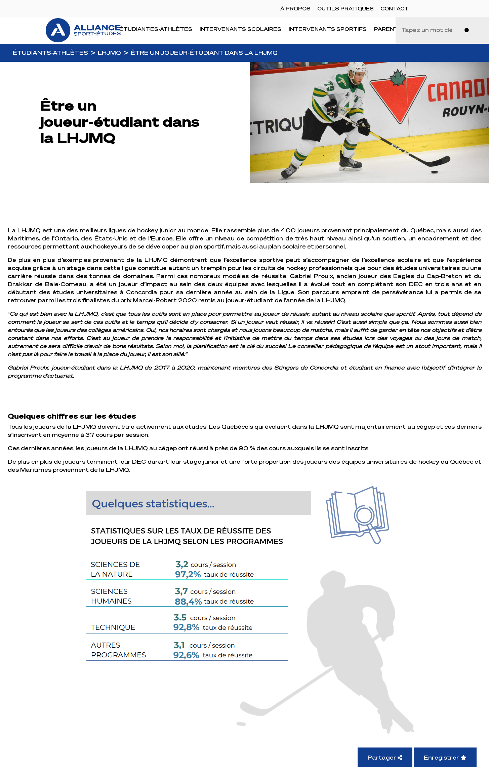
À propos (295, 8)
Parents (388, 29)
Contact (394, 8)
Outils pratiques (345, 8)
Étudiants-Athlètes (50, 52)
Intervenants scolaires (240, 29)
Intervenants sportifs (328, 29)
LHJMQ (109, 52)
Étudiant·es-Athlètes (155, 29)
